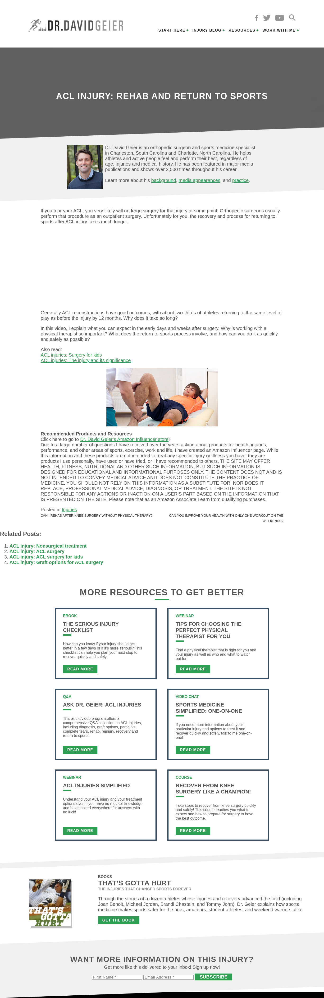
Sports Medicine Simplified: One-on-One (209, 708)
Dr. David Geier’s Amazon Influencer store (124, 439)
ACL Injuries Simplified (96, 785)
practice (240, 180)
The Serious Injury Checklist (91, 627)
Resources (241, 30)
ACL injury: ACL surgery (36, 551)
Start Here (171, 30)
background (163, 180)
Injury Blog (207, 30)
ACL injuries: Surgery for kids (71, 355)
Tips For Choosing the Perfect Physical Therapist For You (208, 630)
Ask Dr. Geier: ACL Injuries (102, 705)
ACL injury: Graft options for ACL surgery (56, 562)
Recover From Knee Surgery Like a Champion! (213, 789)
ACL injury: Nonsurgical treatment (48, 546)
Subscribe (214, 976)
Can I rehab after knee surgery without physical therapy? (97, 515)
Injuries (69, 509)
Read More (80, 669)
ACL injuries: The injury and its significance (86, 360)
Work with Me (279, 30)
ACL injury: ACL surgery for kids (46, 556)
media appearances (199, 180)
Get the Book (118, 920)
